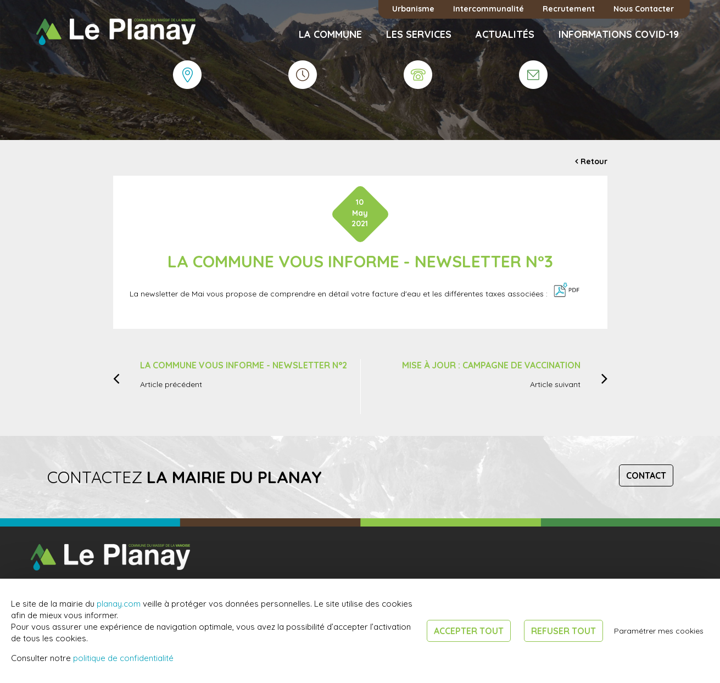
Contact (646, 475)
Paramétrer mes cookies (659, 631)
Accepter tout (469, 630)
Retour (594, 161)
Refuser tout (563, 630)
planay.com (119, 603)
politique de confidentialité (123, 658)
